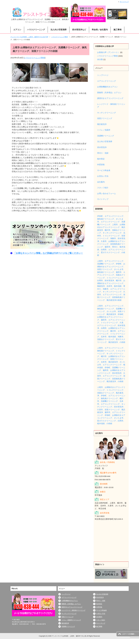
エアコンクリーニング (106, 81)
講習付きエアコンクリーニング (110, 98)
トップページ (102, 75)
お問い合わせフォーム (106, 193)
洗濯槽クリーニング (105, 136)
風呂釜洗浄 (102, 124)
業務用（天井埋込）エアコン (109, 92)
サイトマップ (102, 199)
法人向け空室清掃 (58, 30)
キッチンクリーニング (106, 113)
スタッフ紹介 (102, 188)
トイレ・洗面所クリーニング (71, 620)
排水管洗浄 (102, 147)
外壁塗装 (101, 164)
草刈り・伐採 (102, 153)
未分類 (100, 59)
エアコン (17, 30)
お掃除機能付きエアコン (107, 87)
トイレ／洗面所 (103, 130)
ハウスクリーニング (36, 30)
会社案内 (101, 182)
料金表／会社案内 (100, 30)
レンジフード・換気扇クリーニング (111, 105)
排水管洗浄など (79, 30)
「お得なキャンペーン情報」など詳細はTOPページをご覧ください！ (48, 253)
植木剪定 (101, 159)
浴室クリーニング (104, 118)
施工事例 (117, 30)
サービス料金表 (103, 170)
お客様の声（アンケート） (108, 52)
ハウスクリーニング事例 (34, 58)
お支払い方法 (102, 176)
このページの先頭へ (128, 634)
